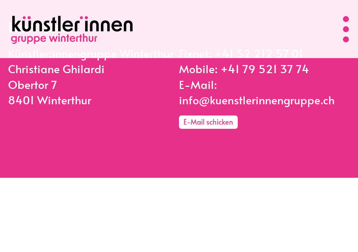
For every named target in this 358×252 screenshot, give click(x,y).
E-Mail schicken (208, 122)
